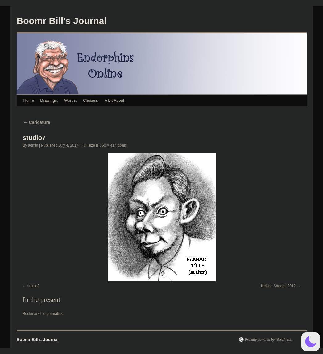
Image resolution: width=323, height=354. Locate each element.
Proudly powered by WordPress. (268, 339)
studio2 (33, 286)
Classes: (90, 100)
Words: (70, 100)
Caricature (36, 122)
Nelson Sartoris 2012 (278, 286)
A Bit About (114, 100)
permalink (55, 313)
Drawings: (49, 100)
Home (28, 100)
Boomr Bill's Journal (62, 21)
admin (33, 145)
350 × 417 (108, 145)
